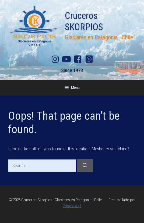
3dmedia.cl (72, 205)
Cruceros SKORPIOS (84, 21)
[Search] (85, 165)
